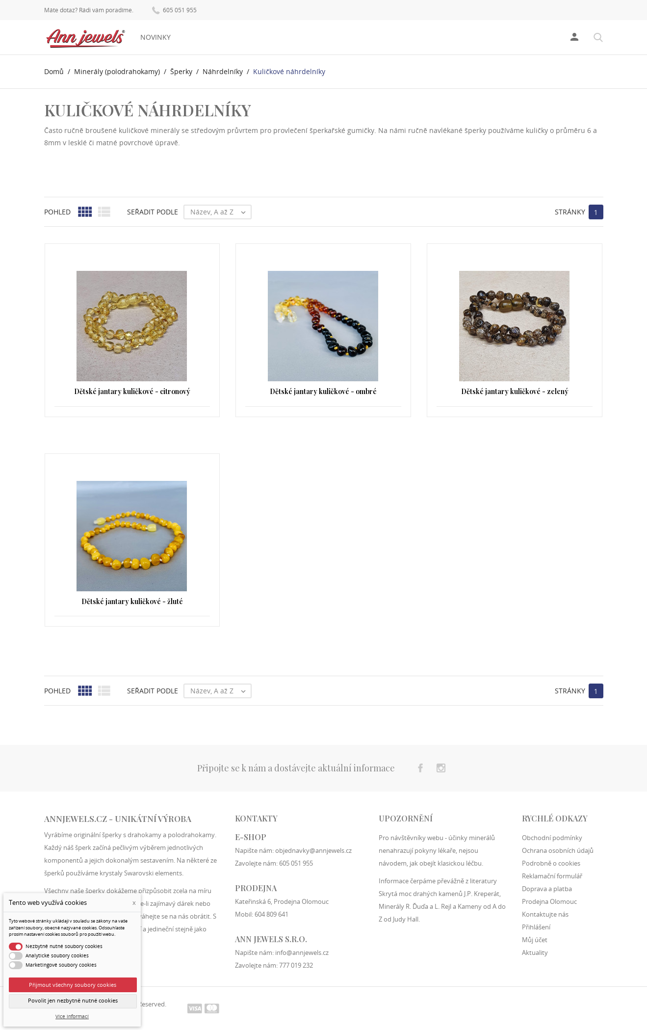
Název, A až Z (220, 212)
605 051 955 (174, 9)
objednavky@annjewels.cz (313, 850)
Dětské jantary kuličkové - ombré (323, 391)
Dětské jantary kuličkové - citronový (132, 391)
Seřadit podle (152, 211)
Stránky (570, 211)
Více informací (72, 1016)
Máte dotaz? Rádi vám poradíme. (88, 10)
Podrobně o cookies (551, 863)
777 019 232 (296, 965)
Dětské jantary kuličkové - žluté (132, 601)
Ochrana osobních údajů (558, 850)
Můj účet (534, 939)
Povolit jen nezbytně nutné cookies (73, 1000)
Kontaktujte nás (545, 914)
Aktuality (535, 952)
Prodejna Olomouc (549, 901)
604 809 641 (271, 914)
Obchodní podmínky (552, 837)
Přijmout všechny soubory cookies (72, 984)
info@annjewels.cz (302, 952)
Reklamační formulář (552, 876)
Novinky (155, 37)
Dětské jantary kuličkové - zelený (515, 391)
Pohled (57, 211)
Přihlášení (536, 927)
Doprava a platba (547, 888)
